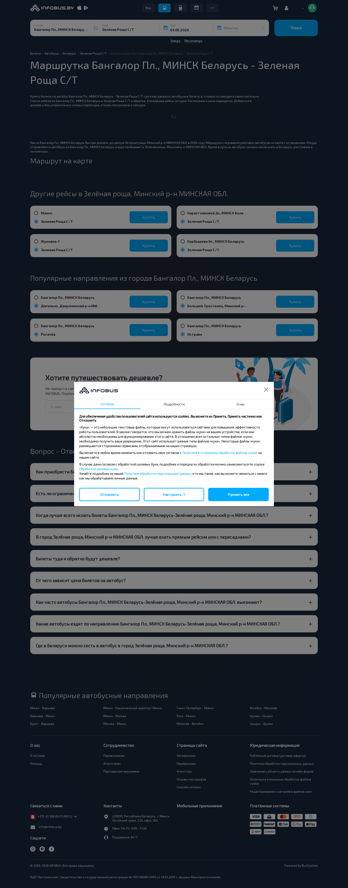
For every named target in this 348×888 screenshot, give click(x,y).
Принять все (238, 494)
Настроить (172, 494)
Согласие (107, 404)
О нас (241, 404)
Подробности (174, 404)
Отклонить (109, 494)
